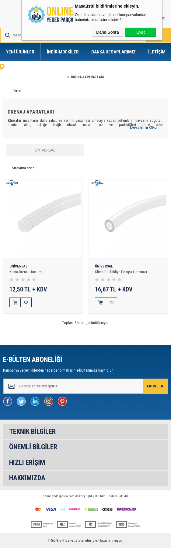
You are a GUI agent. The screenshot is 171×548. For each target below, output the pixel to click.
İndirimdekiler (63, 52)
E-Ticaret (67, 540)
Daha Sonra (107, 32)
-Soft (53, 540)
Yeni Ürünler (20, 52)
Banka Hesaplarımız (113, 52)
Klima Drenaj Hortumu (26, 272)
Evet (140, 32)
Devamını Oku (143, 127)
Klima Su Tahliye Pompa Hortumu (121, 272)
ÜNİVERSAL (45, 150)
